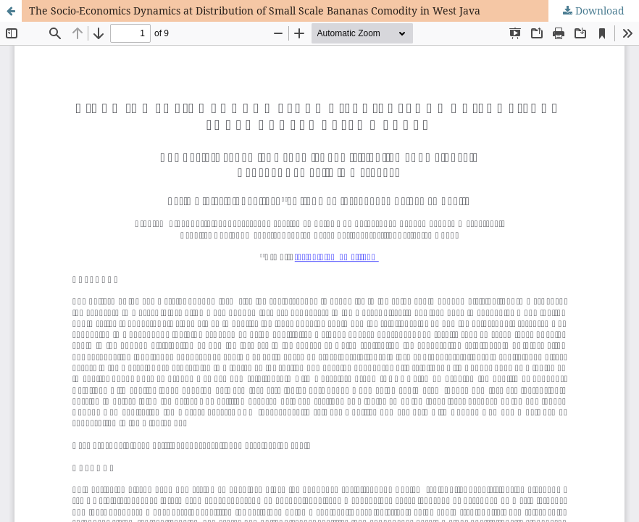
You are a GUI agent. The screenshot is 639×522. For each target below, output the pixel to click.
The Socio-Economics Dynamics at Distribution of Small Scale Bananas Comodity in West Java (254, 10)
